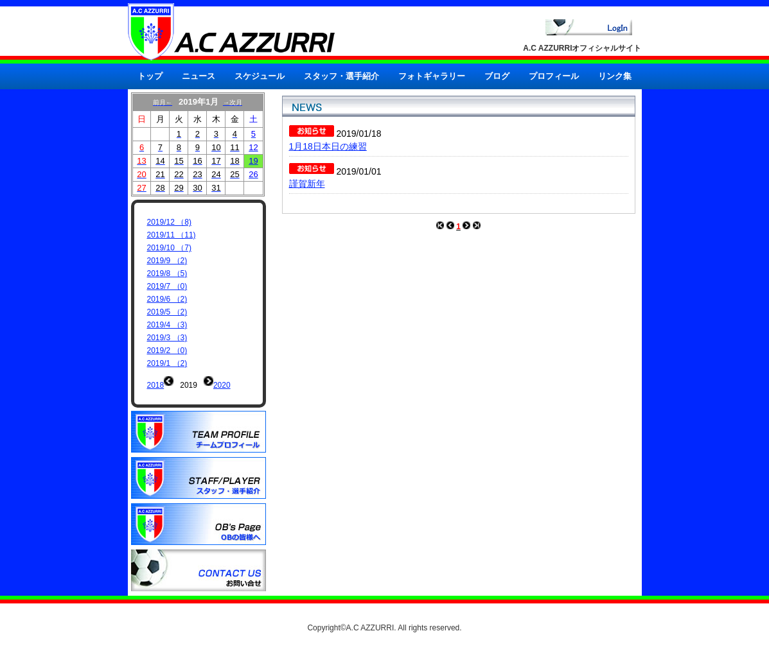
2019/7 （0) (167, 286)
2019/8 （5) (167, 273)
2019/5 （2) (167, 311)
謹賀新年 (307, 183)
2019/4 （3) (167, 324)
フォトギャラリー (431, 76)
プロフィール (554, 76)
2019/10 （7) (169, 247)
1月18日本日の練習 (328, 146)
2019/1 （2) (167, 363)
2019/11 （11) (171, 234)
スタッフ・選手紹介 (341, 76)
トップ (150, 76)
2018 (155, 385)
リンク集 (615, 76)
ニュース (198, 76)
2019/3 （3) (167, 337)
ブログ (496, 76)
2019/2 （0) (167, 350)
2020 (222, 385)
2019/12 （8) (169, 222)
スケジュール (259, 76)
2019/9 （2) (167, 260)
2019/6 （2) (167, 299)
